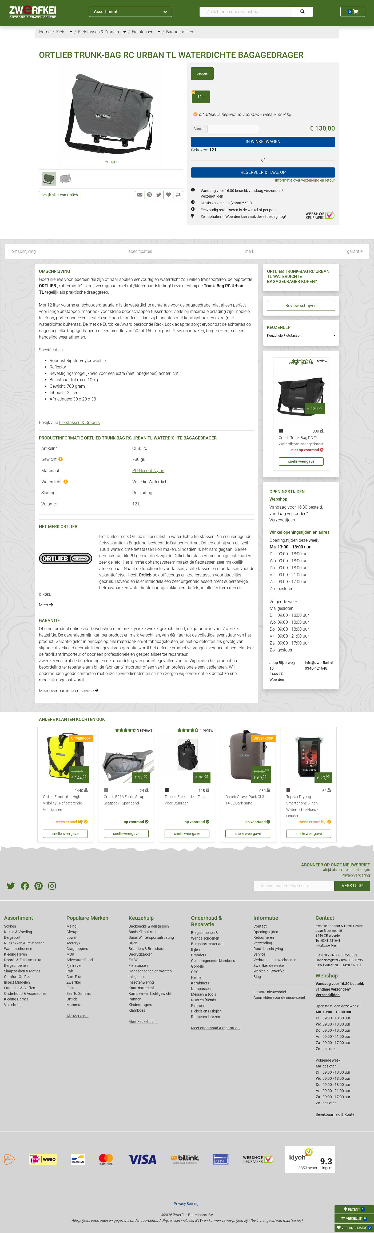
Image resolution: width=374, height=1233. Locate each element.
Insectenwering (141, 982)
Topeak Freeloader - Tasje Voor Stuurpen (185, 800)
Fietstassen (138, 965)
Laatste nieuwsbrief (269, 992)
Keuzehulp (141, 918)
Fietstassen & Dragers (79, 422)
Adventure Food (79, 960)
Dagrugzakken (141, 954)
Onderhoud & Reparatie (206, 921)
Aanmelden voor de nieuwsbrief (279, 997)
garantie (355, 251)
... (69, 31)
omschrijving (23, 251)
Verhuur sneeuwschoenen (274, 960)
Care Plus (74, 977)
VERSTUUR (352, 885)
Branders (198, 955)
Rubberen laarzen (205, 1017)
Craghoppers (77, 949)
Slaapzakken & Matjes (22, 971)
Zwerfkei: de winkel (268, 965)
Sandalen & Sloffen (19, 988)
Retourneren (263, 937)
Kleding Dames (16, 999)
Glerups (72, 932)
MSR (70, 954)
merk (249, 251)
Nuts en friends (203, 1000)
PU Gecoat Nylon (148, 470)
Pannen (197, 1005)
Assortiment (130, 11)
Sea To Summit (78, 993)
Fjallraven (74, 965)
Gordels (197, 966)
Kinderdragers (140, 1005)
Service (259, 954)
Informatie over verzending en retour (305, 180)
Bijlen (133, 943)
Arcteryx (73, 943)
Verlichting (13, 1005)
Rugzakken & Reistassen (24, 943)
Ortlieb (71, 999)
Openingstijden (265, 932)
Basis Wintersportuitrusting (151, 937)
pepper (202, 73)
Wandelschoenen (18, 949)
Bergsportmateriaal (207, 944)
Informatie (265, 918)
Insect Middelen (17, 982)
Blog (257, 977)
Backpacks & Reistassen (149, 926)
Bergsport (12, 937)
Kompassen (201, 989)
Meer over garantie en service (68, 690)
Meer (46, 604)
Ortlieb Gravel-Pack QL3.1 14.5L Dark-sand (246, 800)
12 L (198, 95)
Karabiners (200, 983)
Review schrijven (301, 305)
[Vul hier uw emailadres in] (294, 886)
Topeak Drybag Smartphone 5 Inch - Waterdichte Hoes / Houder (303, 806)
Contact (260, 926)
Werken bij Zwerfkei (269, 971)
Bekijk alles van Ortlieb (59, 195)
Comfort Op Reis (17, 977)
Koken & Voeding (18, 932)
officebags (171, 575)
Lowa (71, 937)
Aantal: (199, 129)
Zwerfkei (73, 982)
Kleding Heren (15, 954)
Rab (69, 971)
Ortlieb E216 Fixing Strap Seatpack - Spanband (124, 800)
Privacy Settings (187, 1203)
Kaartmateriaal (141, 988)
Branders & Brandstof (147, 949)
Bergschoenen (16, 965)
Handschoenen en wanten (150, 971)
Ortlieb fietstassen (190, 555)
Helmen (197, 977)
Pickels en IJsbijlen (206, 1011)
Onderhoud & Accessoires (25, 993)
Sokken (10, 926)
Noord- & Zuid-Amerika (22, 960)
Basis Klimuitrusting (145, 932)
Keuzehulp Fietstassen (284, 335)
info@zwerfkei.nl (319, 663)
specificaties (140, 251)
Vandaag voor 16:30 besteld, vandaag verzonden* (296, 514)
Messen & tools (203, 994)
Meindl (71, 926)
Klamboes (137, 1010)
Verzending (262, 943)
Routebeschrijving (268, 949)
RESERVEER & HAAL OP (263, 172)
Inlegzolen (137, 977)
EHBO (133, 960)
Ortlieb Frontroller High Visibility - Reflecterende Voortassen (62, 803)
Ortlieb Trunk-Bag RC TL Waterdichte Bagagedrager (301, 440)
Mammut (74, 1005)
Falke (70, 988)
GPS (194, 972)
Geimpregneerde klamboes (213, 961)
